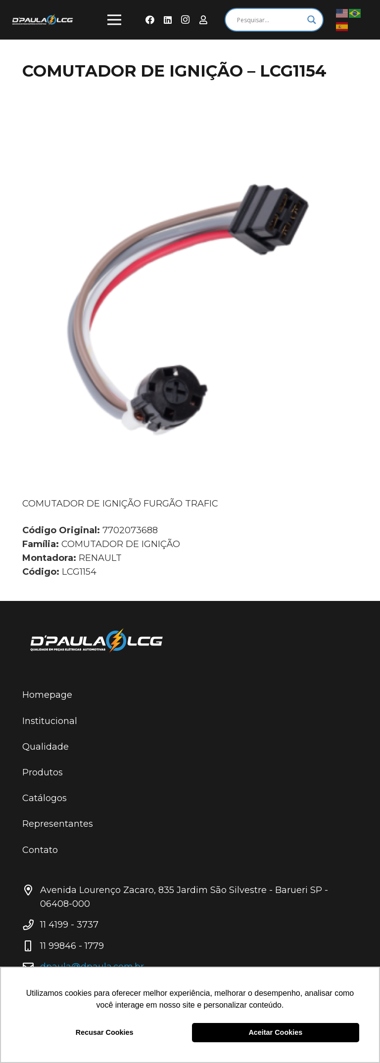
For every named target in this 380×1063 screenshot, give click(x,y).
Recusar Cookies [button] (105, 1032)
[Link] (42, 20)
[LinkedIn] (168, 20)
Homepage (47, 694)
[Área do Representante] (203, 20)
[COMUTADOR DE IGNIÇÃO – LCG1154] (190, 302)
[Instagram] (185, 20)
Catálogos (44, 798)
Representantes (57, 823)
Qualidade (45, 746)
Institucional (49, 721)
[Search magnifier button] (312, 20)
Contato (40, 850)
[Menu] (114, 19)
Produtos (42, 772)
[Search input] (269, 20)
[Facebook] (150, 20)
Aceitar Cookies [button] (275, 1032)
